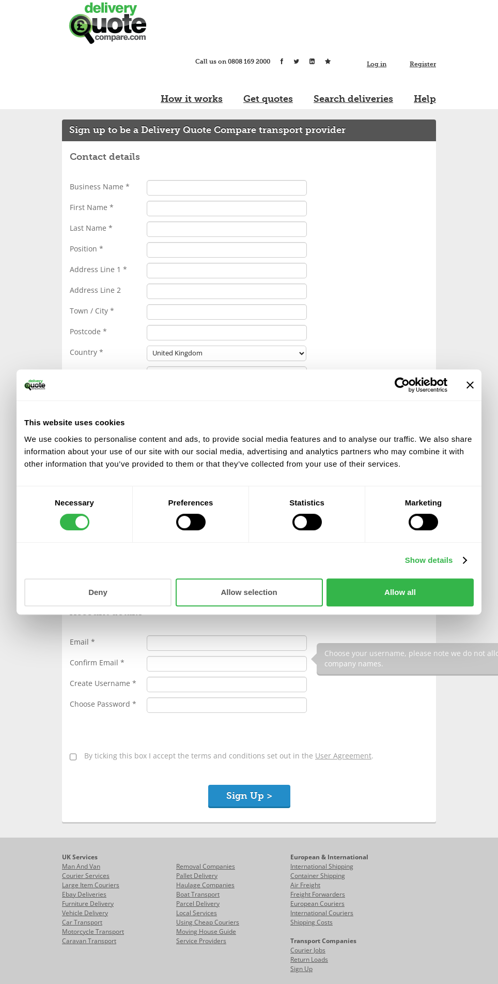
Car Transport (82, 922)
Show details (429, 560)
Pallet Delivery (196, 875)
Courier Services (86, 875)
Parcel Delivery (198, 903)
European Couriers (317, 903)
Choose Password (103, 704)
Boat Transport (198, 894)
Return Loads (309, 959)
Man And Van (81, 866)
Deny (97, 592)
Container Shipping (317, 875)
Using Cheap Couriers (207, 922)
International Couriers (321, 912)
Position (86, 249)
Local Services (196, 912)
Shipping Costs (311, 922)
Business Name (100, 186)
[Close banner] (470, 385)
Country (86, 352)
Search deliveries (353, 99)
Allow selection (249, 592)
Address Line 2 (95, 290)
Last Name (91, 228)
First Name (92, 207)
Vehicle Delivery (85, 912)
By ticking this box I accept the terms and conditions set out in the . (229, 756)
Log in (376, 64)
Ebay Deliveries (84, 894)
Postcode (88, 331)
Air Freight (305, 885)
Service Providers (201, 940)
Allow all (400, 592)
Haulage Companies (205, 885)
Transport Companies (323, 940)
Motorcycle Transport (93, 931)
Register (423, 64)
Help (425, 99)
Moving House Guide (206, 931)
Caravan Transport (89, 940)
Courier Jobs (307, 950)
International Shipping (321, 866)
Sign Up (301, 968)
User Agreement (343, 756)
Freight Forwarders (317, 894)
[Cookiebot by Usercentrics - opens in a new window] (402, 385)
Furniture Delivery (88, 903)
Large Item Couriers (90, 885)
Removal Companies (205, 866)
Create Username (103, 683)
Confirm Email (97, 662)
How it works (192, 99)
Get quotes (268, 99)
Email (82, 642)
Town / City (92, 311)
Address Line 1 (98, 269)
